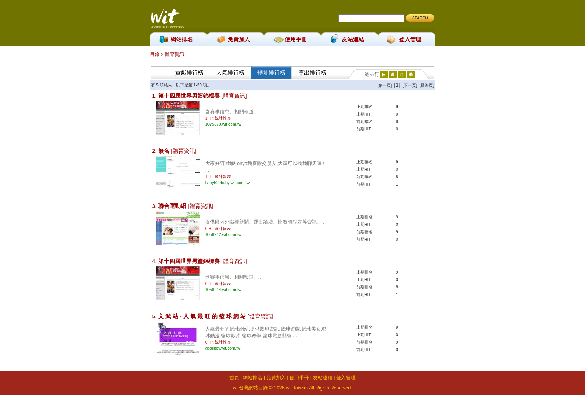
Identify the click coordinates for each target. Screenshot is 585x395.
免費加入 (239, 39)
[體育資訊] (234, 95)
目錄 (155, 54)
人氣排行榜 (230, 72)
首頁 (234, 377)
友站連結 (353, 39)
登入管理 (410, 39)
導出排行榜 (312, 72)
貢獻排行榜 (189, 72)
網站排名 (182, 39)
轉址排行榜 (271, 72)
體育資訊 (174, 54)
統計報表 (223, 118)
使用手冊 (296, 39)
